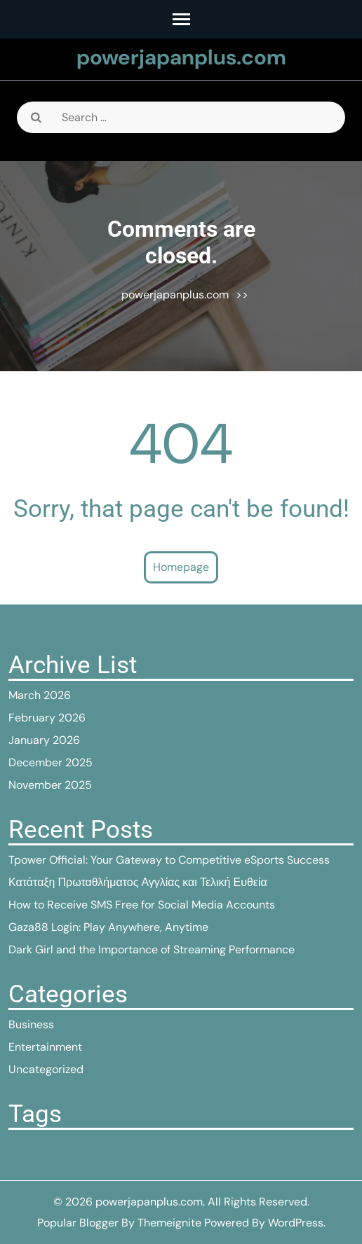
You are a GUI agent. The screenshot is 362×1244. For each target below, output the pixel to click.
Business (31, 1024)
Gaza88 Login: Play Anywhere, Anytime (108, 927)
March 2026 (39, 695)
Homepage (181, 567)
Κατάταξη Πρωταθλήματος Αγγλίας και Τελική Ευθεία (137, 882)
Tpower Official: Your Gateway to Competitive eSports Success (169, 859)
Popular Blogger (78, 1222)
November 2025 (50, 785)
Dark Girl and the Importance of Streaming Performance (151, 949)
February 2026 (47, 717)
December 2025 (50, 762)
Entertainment (45, 1046)
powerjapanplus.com (181, 57)
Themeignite (169, 1222)
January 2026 (44, 740)
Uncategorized (45, 1069)
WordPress (295, 1222)
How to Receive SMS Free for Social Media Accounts (141, 904)
